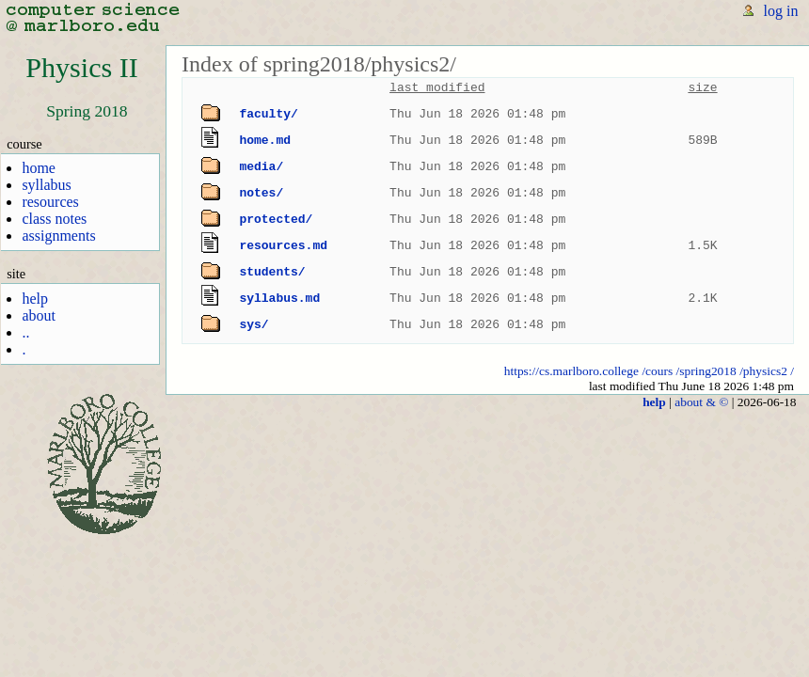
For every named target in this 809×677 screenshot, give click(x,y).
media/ (261, 166)
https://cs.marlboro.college (571, 371)
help (35, 299)
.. (25, 332)
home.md (265, 140)
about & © (701, 402)
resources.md (283, 245)
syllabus (46, 185)
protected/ (275, 219)
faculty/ (268, 113)
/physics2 (763, 371)
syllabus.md (279, 298)
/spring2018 (706, 371)
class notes (54, 219)
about (39, 315)
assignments (58, 236)
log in (781, 11)
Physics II (81, 68)
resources (50, 202)
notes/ (261, 192)
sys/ (253, 324)
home (39, 168)
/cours (657, 371)
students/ (272, 271)
